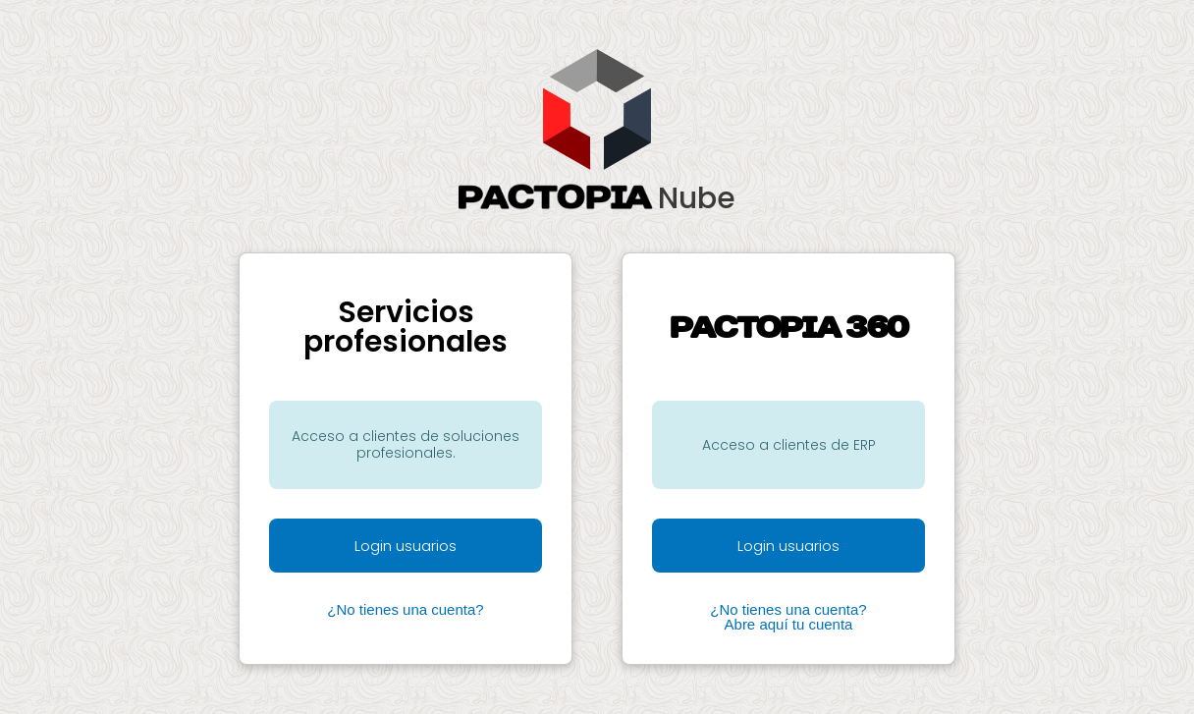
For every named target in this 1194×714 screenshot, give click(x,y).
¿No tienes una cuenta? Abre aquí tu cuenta (788, 616)
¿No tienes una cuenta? (405, 609)
